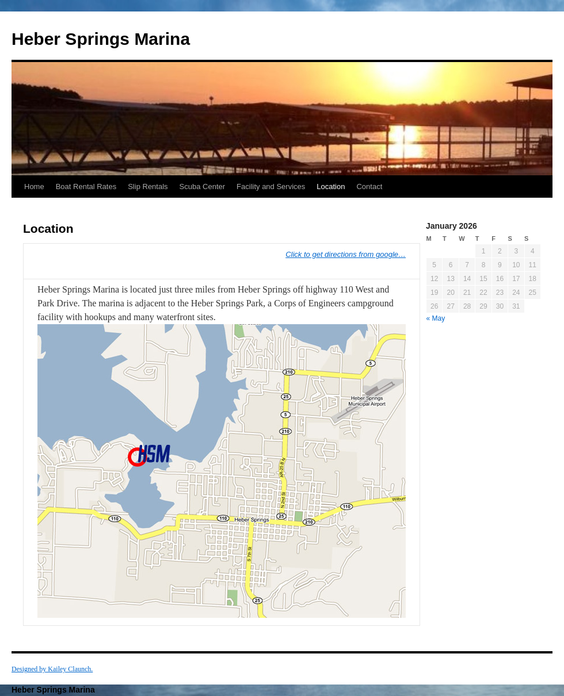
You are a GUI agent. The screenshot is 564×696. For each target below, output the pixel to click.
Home (34, 186)
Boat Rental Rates (86, 186)
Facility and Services (271, 186)
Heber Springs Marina (101, 38)
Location (331, 186)
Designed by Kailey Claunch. (52, 669)
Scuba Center (203, 186)
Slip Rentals (147, 186)
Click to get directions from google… (345, 254)
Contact (369, 186)
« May (435, 318)
